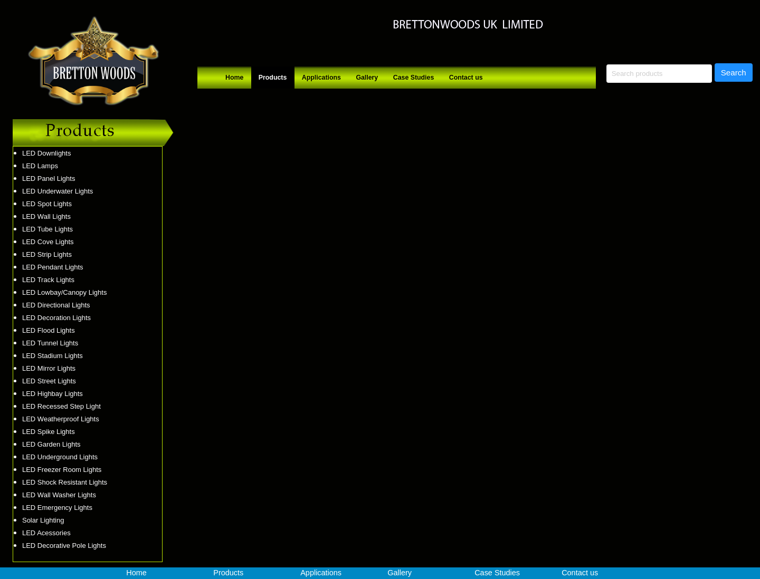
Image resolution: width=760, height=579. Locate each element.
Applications (321, 77)
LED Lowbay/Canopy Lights (64, 292)
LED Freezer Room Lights (61, 470)
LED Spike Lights (48, 432)
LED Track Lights (48, 280)
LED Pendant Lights (52, 267)
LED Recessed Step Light (61, 406)
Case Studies (413, 77)
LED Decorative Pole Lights (64, 545)
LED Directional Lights (56, 305)
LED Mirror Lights (48, 368)
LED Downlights (46, 153)
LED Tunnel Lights (50, 343)
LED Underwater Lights (57, 191)
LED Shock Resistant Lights (64, 482)
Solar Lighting (43, 520)
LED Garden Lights (51, 444)
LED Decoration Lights (56, 318)
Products (273, 77)
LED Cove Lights (48, 242)
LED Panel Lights (48, 178)
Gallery (367, 77)
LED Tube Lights (47, 229)
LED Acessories (46, 533)
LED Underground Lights (60, 457)
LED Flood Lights (48, 330)
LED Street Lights (49, 381)
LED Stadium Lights (52, 356)
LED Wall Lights (46, 216)
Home (234, 77)
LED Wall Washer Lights (59, 495)
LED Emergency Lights (57, 508)
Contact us (466, 77)
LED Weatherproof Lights (60, 419)
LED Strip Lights (47, 254)
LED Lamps (40, 166)
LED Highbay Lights (52, 394)
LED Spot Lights (47, 204)
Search (733, 72)
